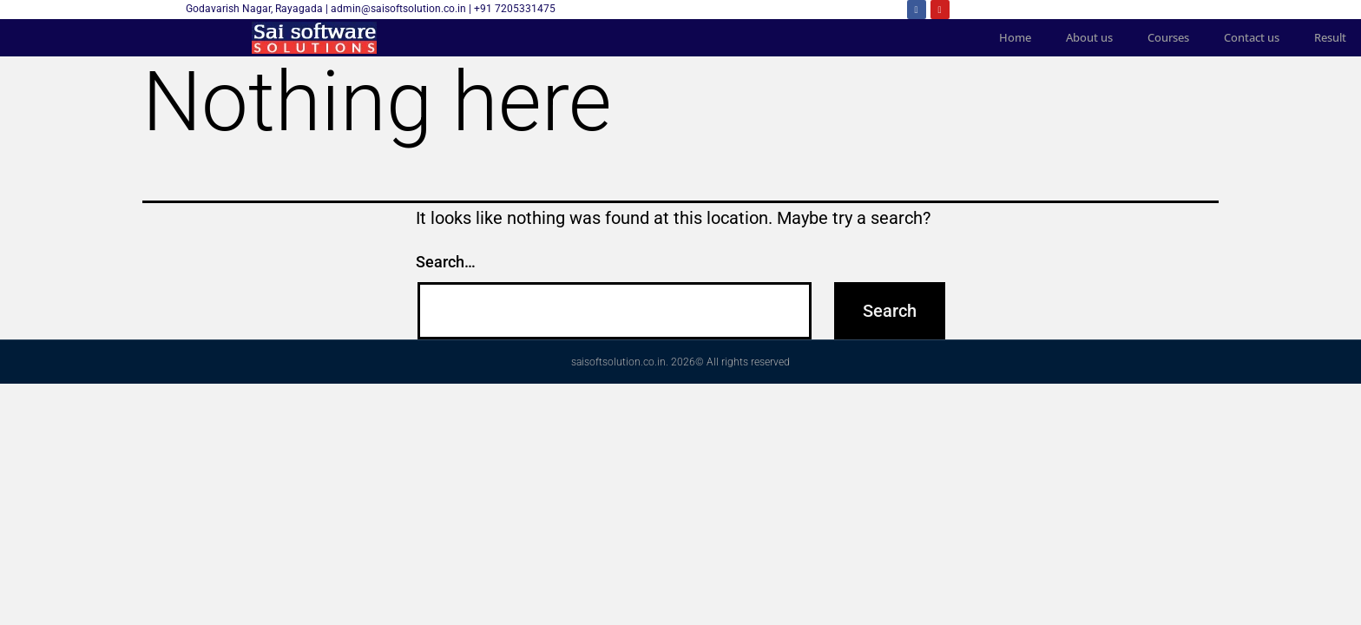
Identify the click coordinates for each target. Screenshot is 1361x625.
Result (1331, 37)
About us (1090, 37)
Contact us (1252, 37)
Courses (1169, 37)
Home (1016, 37)
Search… (446, 262)
